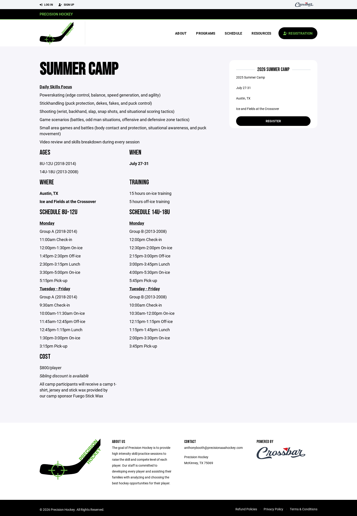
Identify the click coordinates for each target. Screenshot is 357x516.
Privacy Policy (273, 509)
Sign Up (66, 5)
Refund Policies (246, 509)
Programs (205, 33)
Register (273, 121)
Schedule (233, 33)
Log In (46, 5)
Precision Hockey (56, 14)
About (180, 33)
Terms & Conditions (303, 509)
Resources (261, 33)
